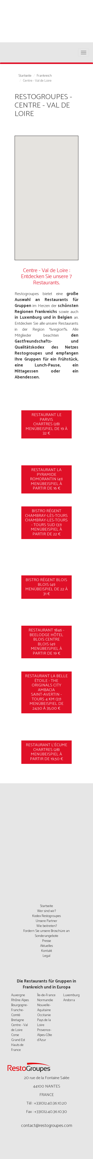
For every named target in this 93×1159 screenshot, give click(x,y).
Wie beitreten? (46, 926)
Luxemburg (71, 995)
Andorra (69, 1000)
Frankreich (44, 75)
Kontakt (46, 951)
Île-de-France (46, 995)
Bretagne (17, 1020)
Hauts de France (17, 1047)
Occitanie (44, 1015)
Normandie (45, 1000)
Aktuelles (46, 946)
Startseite (24, 75)
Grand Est (18, 1040)
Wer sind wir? (46, 911)
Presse (46, 941)
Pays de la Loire (44, 1022)
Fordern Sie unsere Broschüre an (46, 931)
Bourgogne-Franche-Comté (19, 1010)
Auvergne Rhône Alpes (20, 997)
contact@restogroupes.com (46, 1125)
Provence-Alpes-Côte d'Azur (44, 1035)
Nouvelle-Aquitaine (44, 1007)
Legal (46, 956)
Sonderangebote (46, 936)
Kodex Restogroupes (46, 916)
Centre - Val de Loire (19, 1027)
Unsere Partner (46, 921)
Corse (15, 1035)
